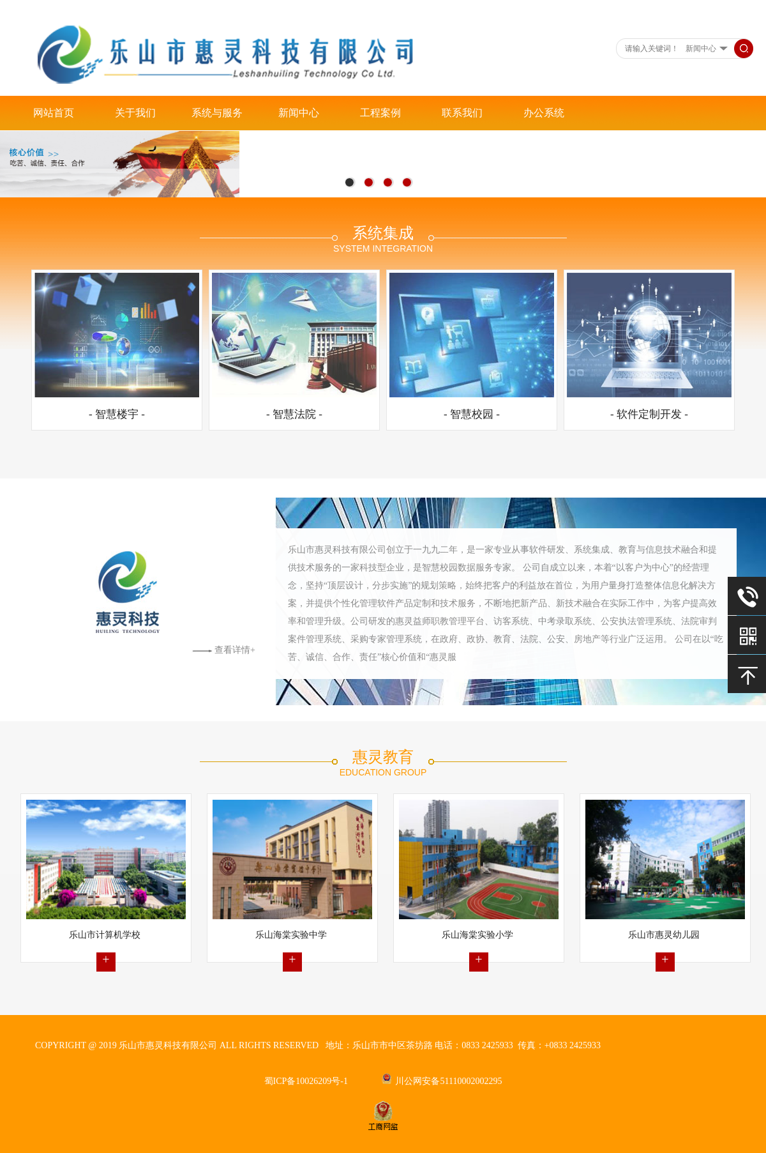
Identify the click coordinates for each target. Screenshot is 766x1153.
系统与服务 (217, 112)
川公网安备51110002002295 (442, 1081)
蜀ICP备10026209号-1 (306, 1081)
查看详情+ (223, 650)
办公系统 (543, 112)
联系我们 (462, 112)
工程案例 (380, 112)
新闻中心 (298, 112)
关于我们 (135, 112)
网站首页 (53, 112)
